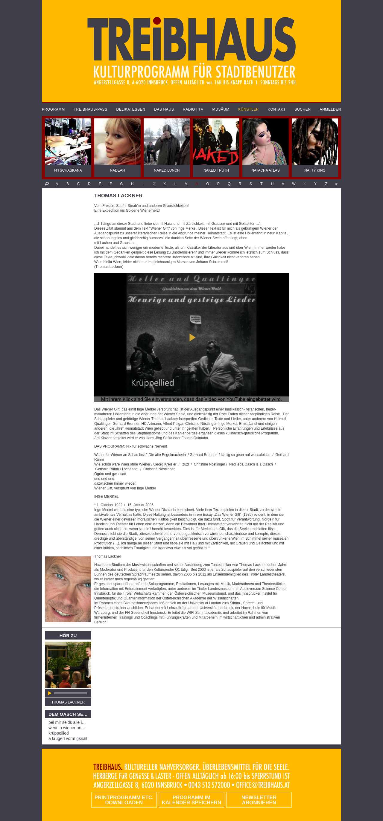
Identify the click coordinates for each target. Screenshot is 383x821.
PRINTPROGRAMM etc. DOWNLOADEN (124, 800)
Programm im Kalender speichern (191, 800)
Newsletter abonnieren (258, 800)
